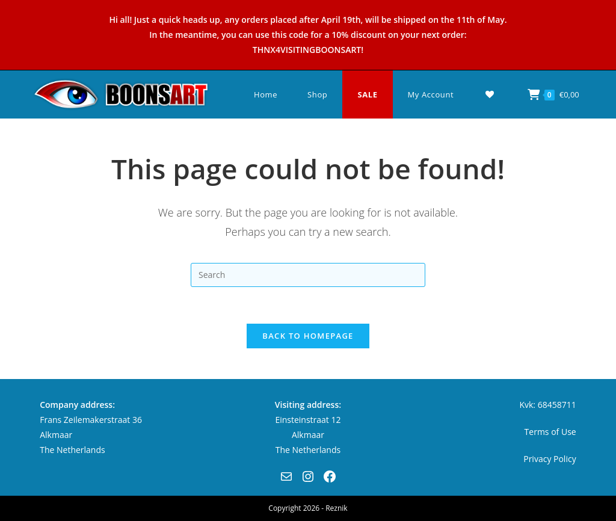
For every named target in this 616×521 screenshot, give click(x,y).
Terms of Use (550, 431)
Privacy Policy (549, 458)
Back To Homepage (307, 335)
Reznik (336, 508)
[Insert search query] (308, 275)
